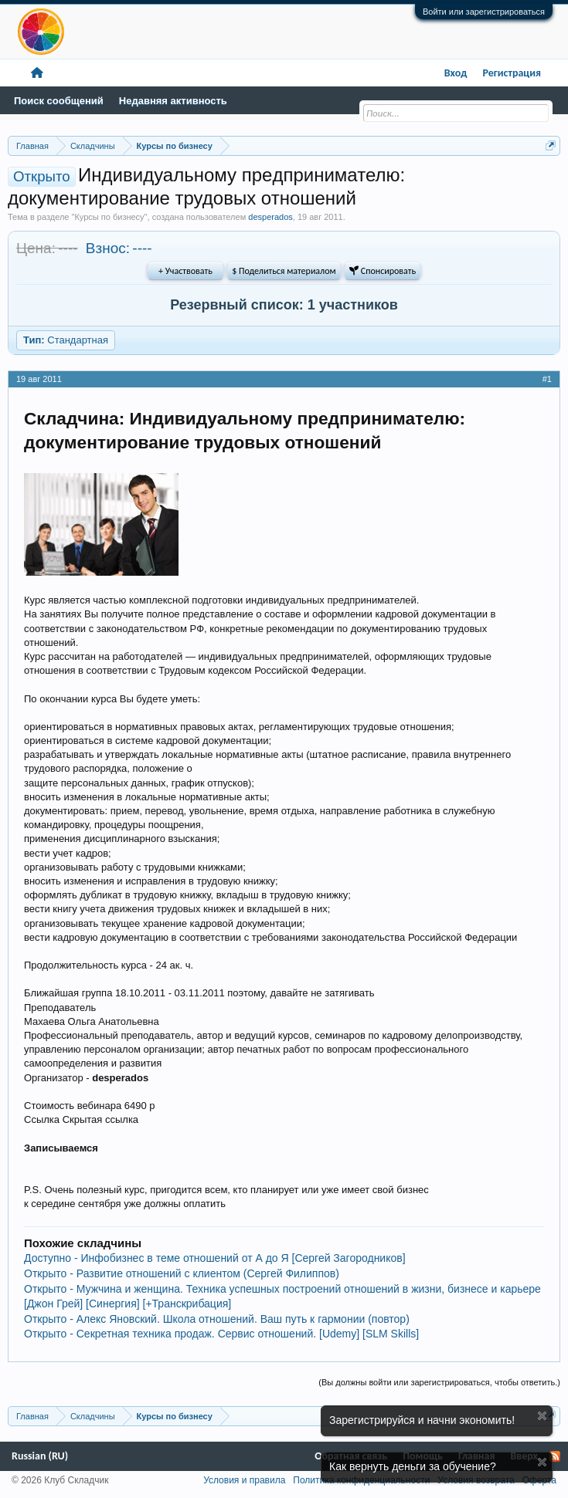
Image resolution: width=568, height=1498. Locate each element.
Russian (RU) (40, 1455)
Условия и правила (244, 1480)
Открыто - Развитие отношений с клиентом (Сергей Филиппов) (181, 1273)
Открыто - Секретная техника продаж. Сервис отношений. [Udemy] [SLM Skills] (221, 1333)
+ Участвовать (185, 270)
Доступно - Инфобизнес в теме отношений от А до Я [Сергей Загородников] (215, 1258)
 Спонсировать (382, 270)
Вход (456, 72)
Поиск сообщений (59, 101)
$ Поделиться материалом (283, 270)
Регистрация (511, 72)
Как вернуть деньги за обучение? (412, 1466)
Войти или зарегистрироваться (484, 11)
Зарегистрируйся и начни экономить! (422, 1420)
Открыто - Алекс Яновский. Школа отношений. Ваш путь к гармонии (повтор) (217, 1319)
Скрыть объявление (542, 1416)
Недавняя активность (173, 101)
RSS (554, 1456)
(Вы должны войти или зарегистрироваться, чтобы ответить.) (439, 1382)
